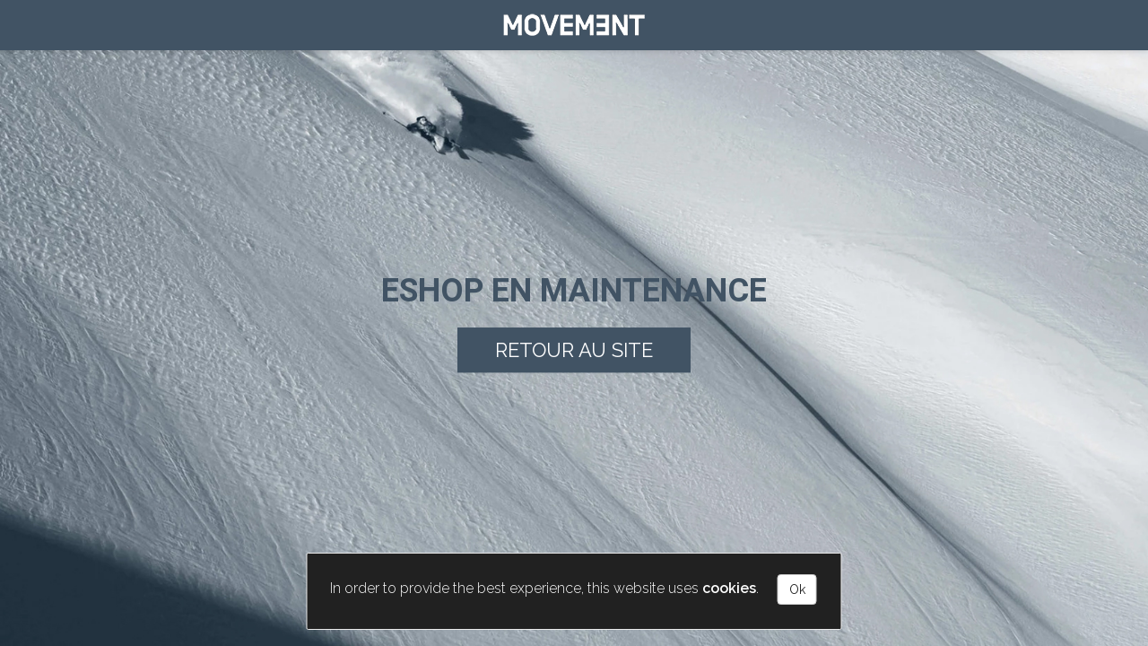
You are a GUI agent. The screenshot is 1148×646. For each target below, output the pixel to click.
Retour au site (574, 350)
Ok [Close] (797, 589)
